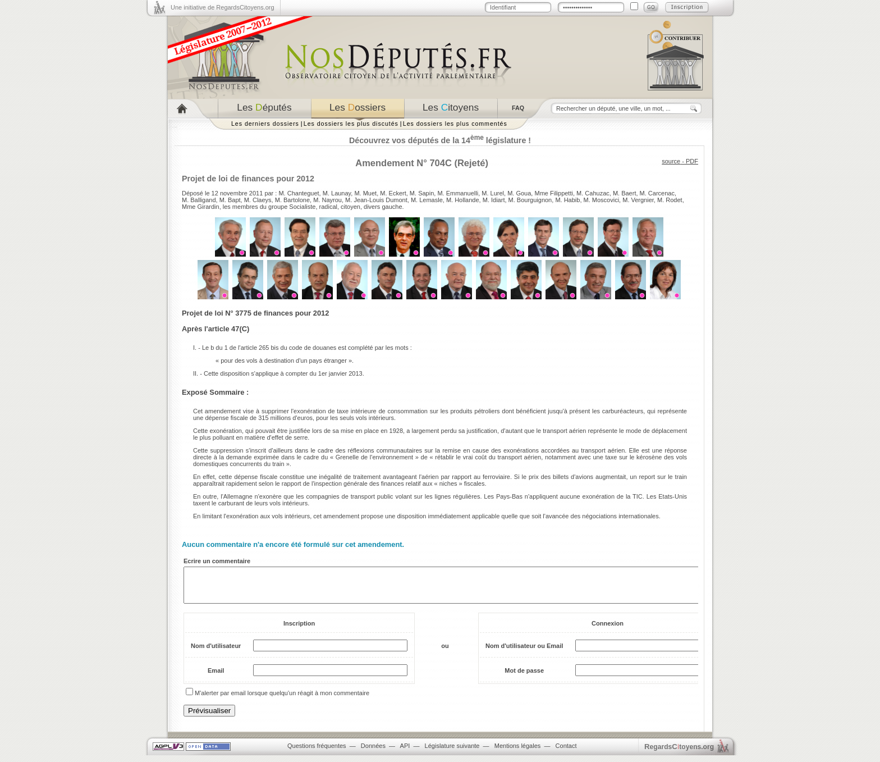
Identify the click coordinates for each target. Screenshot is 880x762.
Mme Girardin (200, 206)
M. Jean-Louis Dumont (376, 200)
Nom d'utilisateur (216, 652)
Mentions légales (517, 752)
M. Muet (365, 193)
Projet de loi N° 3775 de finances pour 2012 (255, 313)
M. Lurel (493, 193)
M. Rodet (669, 200)
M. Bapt (230, 200)
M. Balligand (199, 200)
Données (373, 752)
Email (216, 677)
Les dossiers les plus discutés (351, 123)
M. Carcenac (657, 193)
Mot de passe (524, 677)
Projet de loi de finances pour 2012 (248, 178)
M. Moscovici (602, 200)
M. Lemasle (427, 200)
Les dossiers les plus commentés (455, 123)
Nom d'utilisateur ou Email (524, 652)
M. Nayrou (327, 200)
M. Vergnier (638, 200)
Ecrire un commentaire (217, 561)
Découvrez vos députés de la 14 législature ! (440, 140)
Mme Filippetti (553, 193)
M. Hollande (462, 200)
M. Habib (567, 200)
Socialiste (302, 206)
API (405, 752)
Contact (566, 752)
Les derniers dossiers (265, 123)
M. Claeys (258, 200)
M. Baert (624, 193)
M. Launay (337, 193)
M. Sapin (422, 193)
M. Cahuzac (592, 193)
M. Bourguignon (530, 200)
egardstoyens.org (679, 753)
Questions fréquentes (316, 752)
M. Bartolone (292, 200)
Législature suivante (452, 752)
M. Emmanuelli (457, 193)
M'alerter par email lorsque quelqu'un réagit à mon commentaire (282, 699)
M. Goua (519, 193)
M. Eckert (393, 193)
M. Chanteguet (298, 193)
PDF (692, 161)
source (671, 161)
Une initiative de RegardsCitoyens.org (222, 7)
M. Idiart (494, 200)
